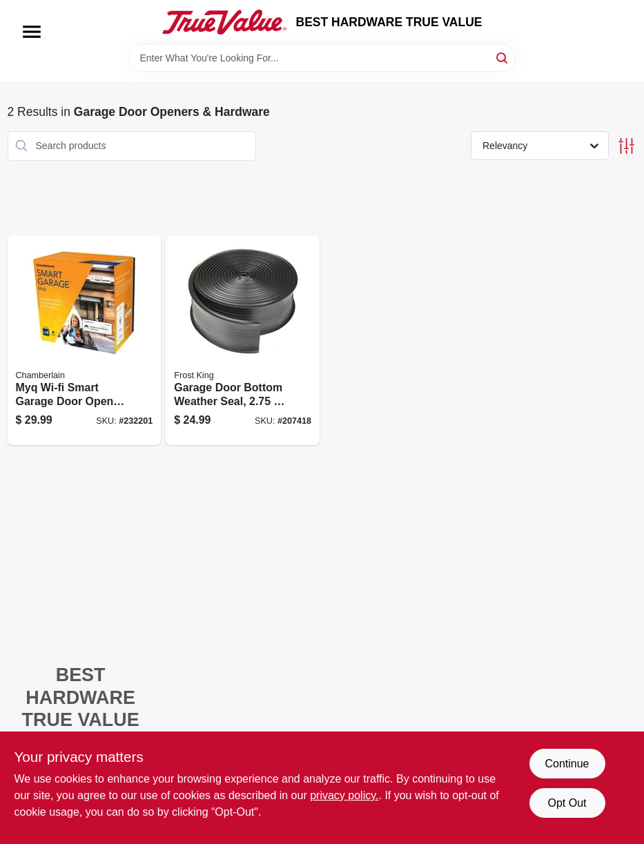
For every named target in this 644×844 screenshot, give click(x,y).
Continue (567, 763)
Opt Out (566, 803)
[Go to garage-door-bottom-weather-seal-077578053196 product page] (243, 340)
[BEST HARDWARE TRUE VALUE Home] (224, 22)
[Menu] (32, 32)
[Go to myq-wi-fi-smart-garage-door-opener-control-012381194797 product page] (85, 340)
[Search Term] (322, 58)
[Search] (503, 57)
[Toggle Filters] (626, 146)
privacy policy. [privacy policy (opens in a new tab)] (344, 795)
